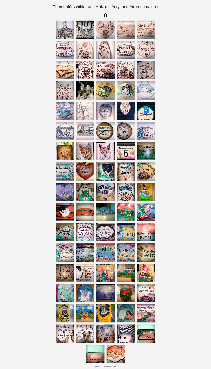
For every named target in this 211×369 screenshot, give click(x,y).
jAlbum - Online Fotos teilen (105, 366)
